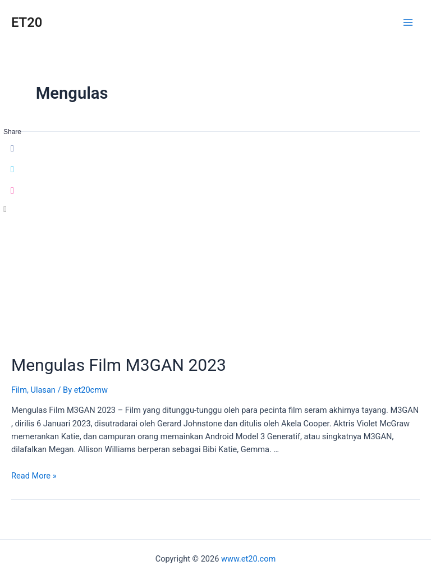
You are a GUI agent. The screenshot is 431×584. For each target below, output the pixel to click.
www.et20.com (248, 559)
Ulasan (42, 390)
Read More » (34, 476)
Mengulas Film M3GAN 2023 (118, 365)
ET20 (26, 22)
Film (19, 390)
